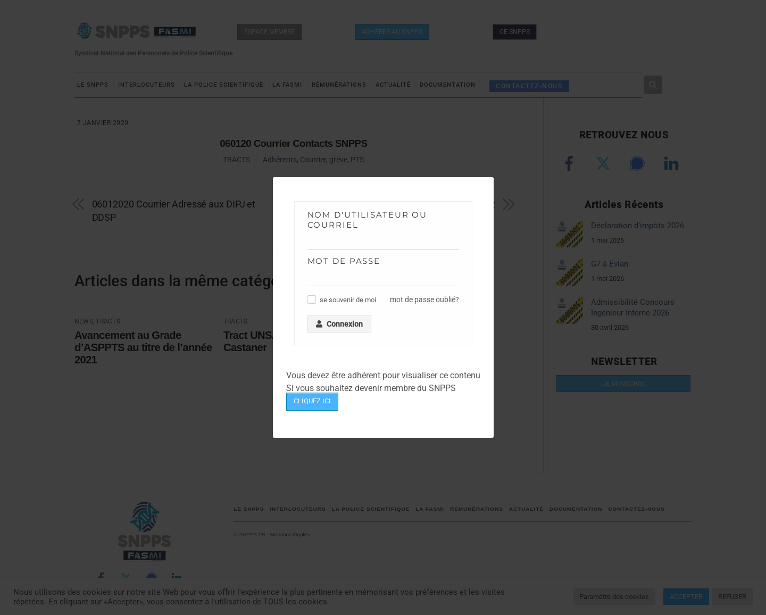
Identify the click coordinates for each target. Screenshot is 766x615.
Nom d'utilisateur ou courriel (367, 220)
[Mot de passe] (383, 278)
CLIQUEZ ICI (312, 401)
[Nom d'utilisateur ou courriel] (383, 242)
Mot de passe (344, 261)
